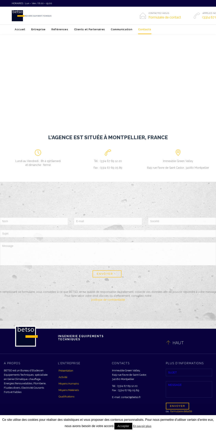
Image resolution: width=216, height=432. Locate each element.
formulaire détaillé (181, 411)
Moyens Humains (69, 383)
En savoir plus (142, 426)
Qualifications (66, 396)
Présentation (66, 370)
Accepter (123, 426)
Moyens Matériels (69, 390)
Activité (63, 377)
